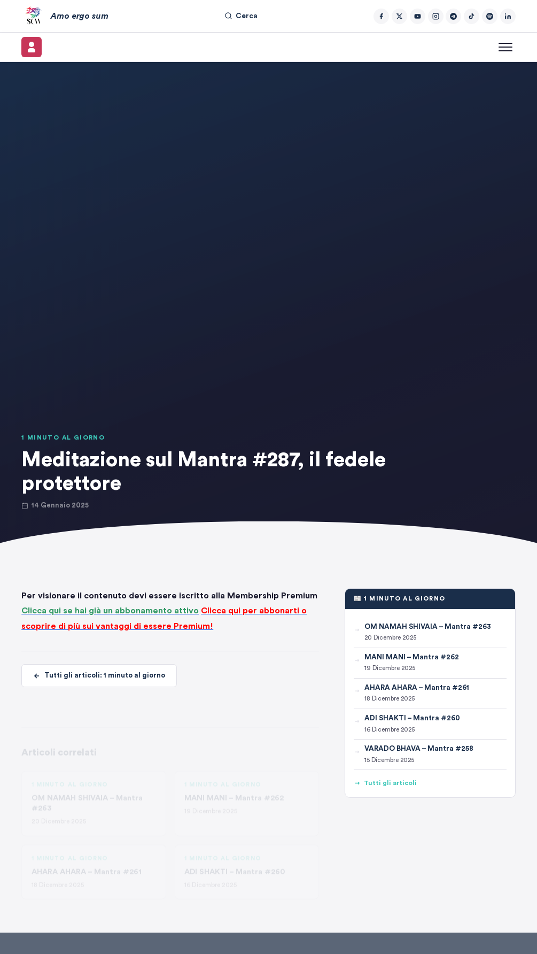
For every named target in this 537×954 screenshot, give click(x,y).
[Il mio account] (31, 47)
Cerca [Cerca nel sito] (241, 16)
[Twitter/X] (399, 16)
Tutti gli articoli (385, 783)
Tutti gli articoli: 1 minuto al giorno (99, 676)
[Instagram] (435, 16)
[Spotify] (489, 16)
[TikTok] (471, 16)
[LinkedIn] (508, 16)
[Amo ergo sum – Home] (64, 16)
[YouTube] (417, 16)
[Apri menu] (505, 47)
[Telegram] (453, 16)
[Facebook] (381, 16)
